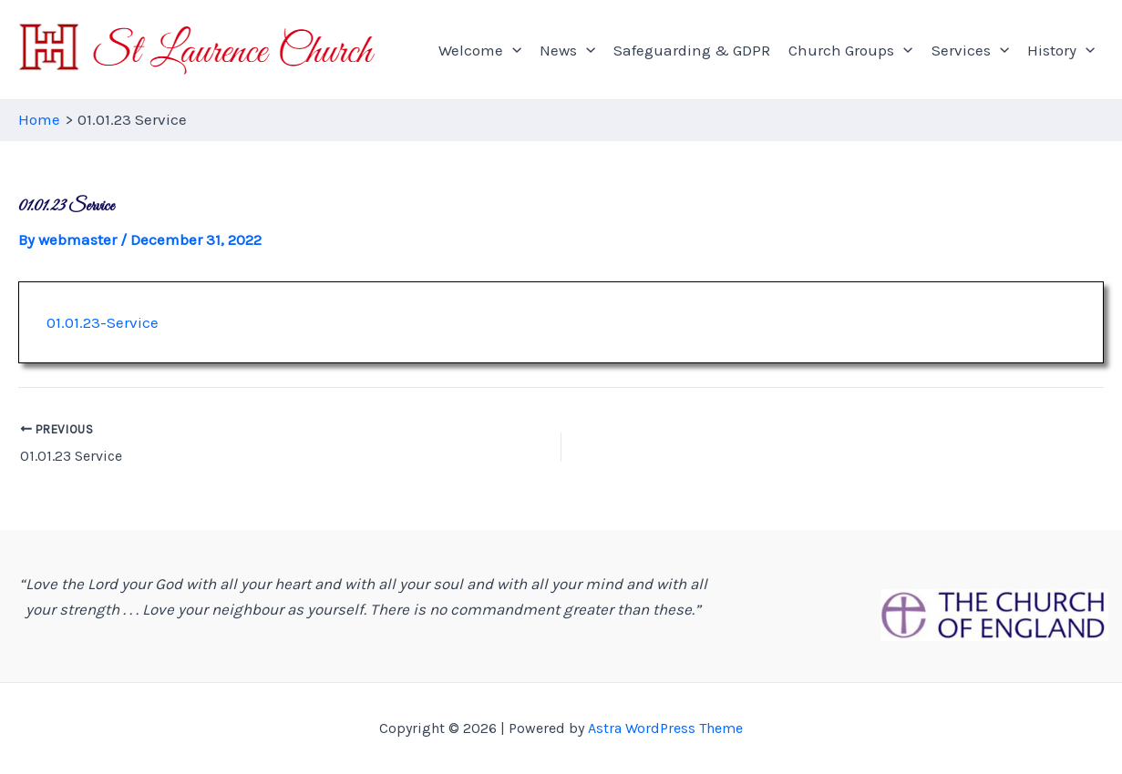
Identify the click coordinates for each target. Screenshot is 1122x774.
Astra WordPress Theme (665, 728)
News (567, 50)
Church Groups (850, 50)
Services (970, 50)
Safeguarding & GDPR (691, 50)
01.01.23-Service (102, 322)
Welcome (479, 50)
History (1061, 50)
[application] (512, 50)
